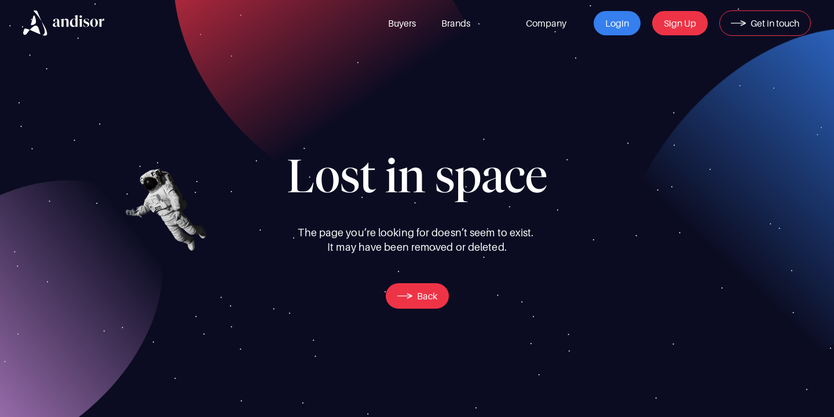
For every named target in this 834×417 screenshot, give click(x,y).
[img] (63, 23)
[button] (617, 23)
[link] (402, 23)
